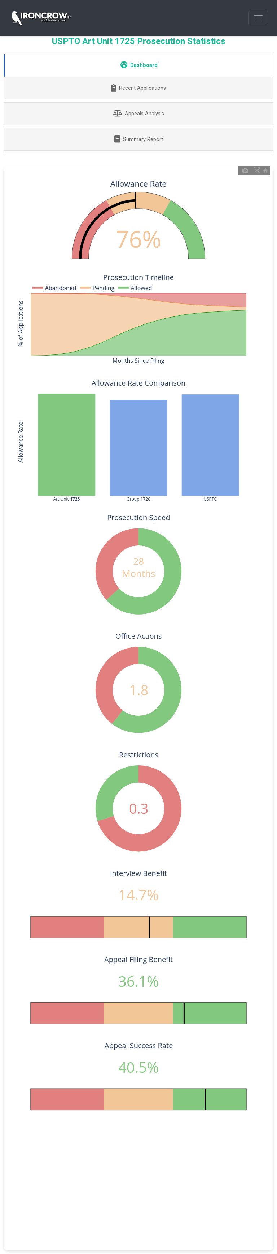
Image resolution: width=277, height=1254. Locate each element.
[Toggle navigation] (258, 18)
